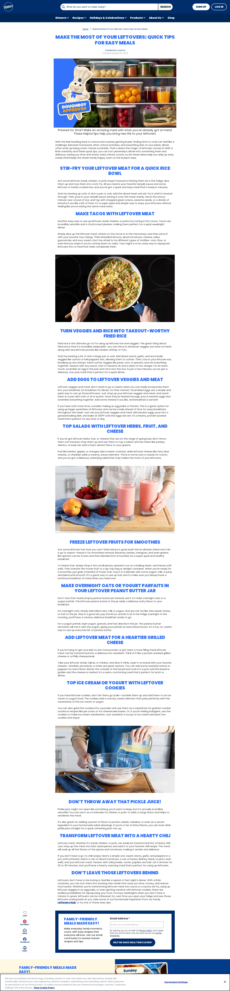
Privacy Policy (146, 930)
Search (165, 6)
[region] (115, 982)
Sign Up (201, 6)
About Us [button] (155, 18)
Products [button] (136, 18)
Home (85, 29)
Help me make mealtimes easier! (132, 942)
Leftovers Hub (67, 902)
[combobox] (109, 7)
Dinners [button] (60, 18)
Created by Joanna (115, 50)
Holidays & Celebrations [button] (107, 18)
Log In (219, 6)
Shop (171, 18)
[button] (24, 50)
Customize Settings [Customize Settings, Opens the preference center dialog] (176, 982)
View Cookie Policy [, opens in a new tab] (44, 987)
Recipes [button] (78, 18)
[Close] (224, 981)
